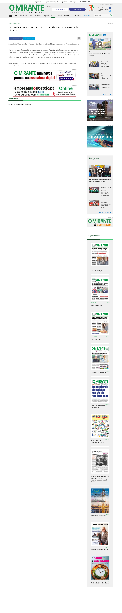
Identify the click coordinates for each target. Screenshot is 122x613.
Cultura (10, 23)
